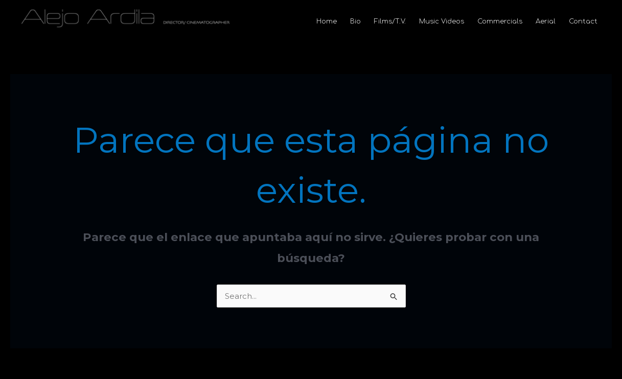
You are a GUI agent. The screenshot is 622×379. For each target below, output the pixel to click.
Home (326, 21)
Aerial (546, 21)
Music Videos (441, 21)
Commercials (499, 21)
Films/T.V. (390, 21)
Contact (583, 21)
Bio (355, 21)
